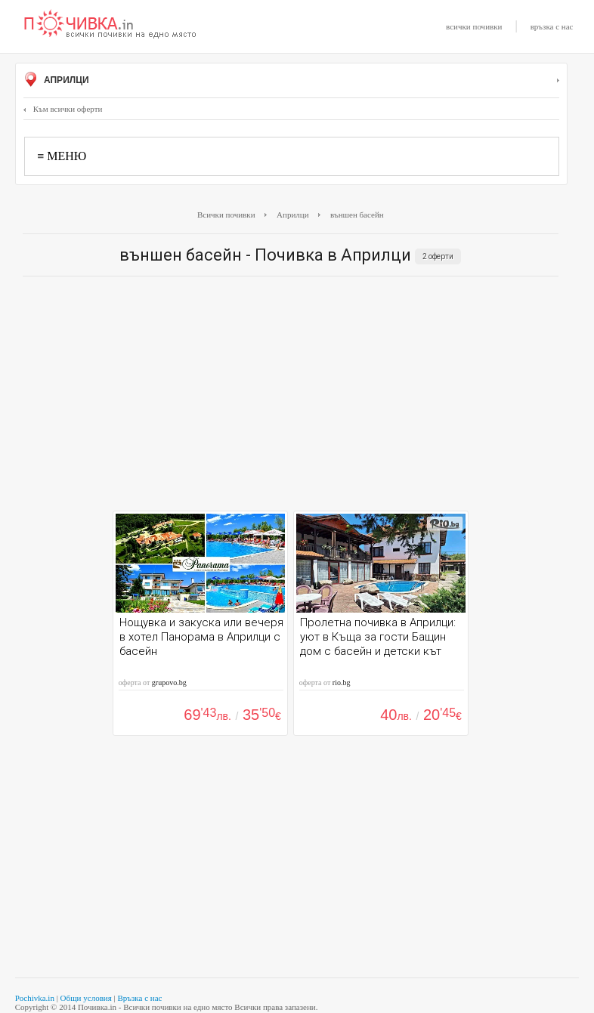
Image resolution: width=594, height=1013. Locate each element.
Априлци (291, 81)
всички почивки (474, 26)
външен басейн (357, 214)
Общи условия (86, 997)
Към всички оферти (63, 108)
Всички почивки (226, 214)
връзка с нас (552, 26)
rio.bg (342, 682)
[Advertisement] (290, 397)
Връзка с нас (139, 997)
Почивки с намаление (110, 25)
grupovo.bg (169, 682)
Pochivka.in (34, 997)
